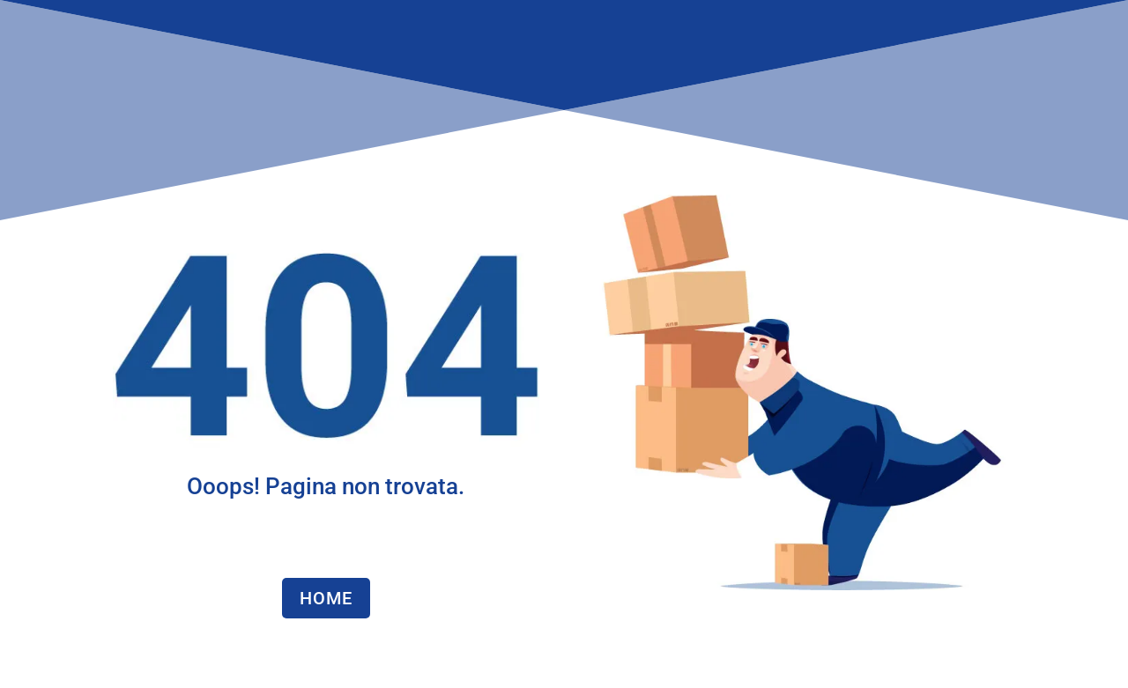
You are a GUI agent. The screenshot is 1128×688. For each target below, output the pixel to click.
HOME (326, 598)
